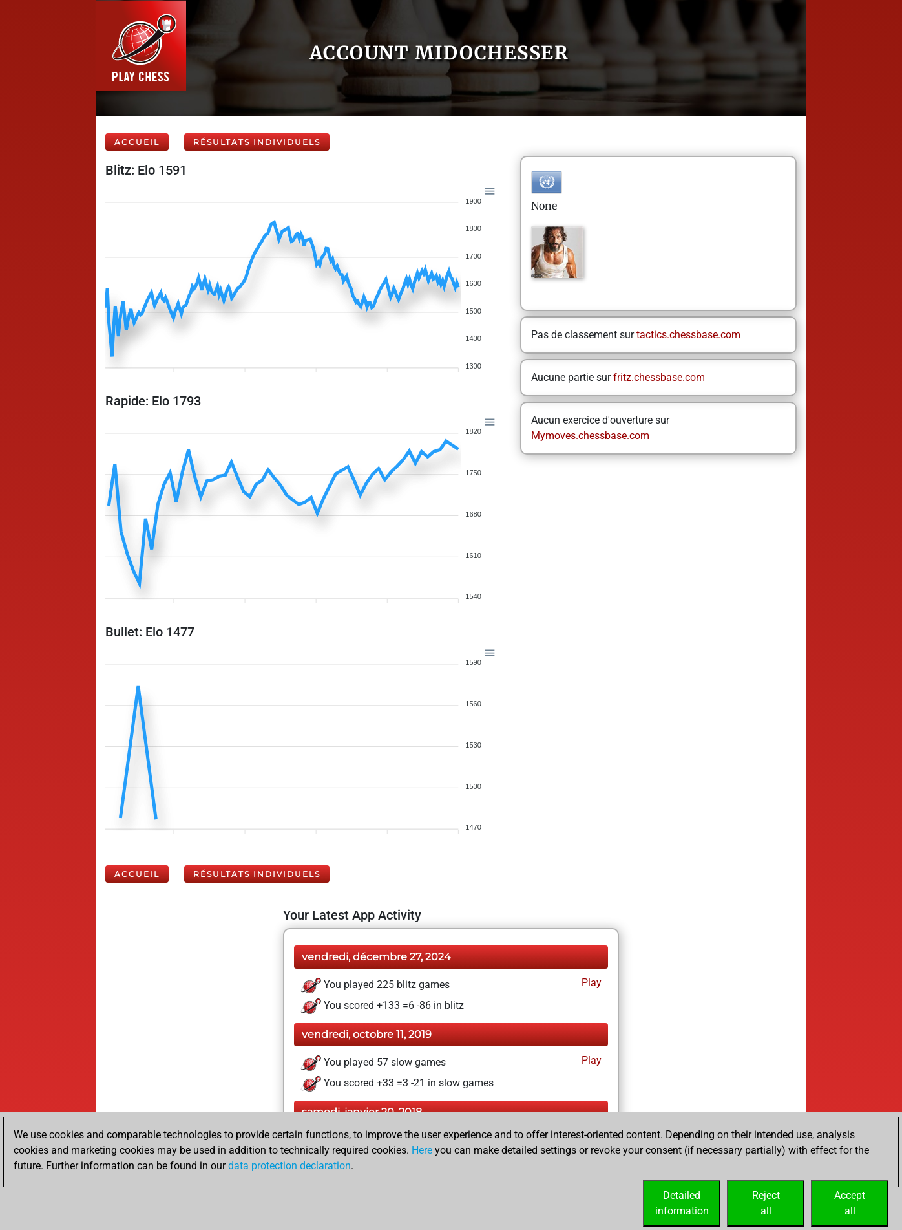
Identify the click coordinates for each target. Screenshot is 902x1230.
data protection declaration (289, 1166)
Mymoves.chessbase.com (590, 435)
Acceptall (849, 1203)
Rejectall (766, 1203)
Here (422, 1150)
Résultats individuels (256, 142)
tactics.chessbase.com (688, 335)
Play (590, 982)
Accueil (137, 142)
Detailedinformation (682, 1203)
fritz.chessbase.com (659, 377)
